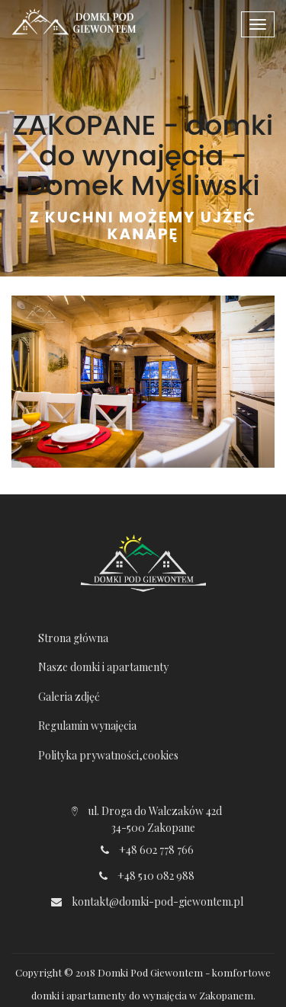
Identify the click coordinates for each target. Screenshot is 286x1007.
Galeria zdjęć (69, 696)
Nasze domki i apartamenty (103, 667)
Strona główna (73, 638)
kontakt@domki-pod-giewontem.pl (157, 901)
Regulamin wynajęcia (87, 725)
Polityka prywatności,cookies (108, 755)
